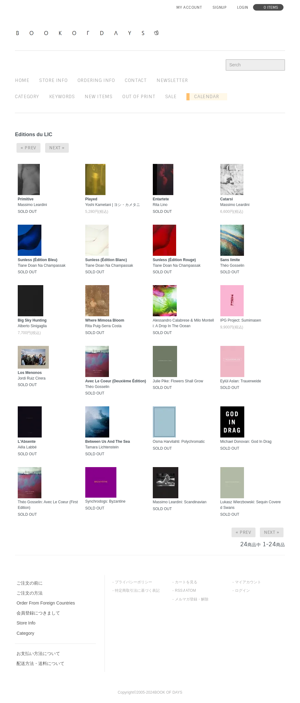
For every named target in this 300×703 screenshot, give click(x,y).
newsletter (172, 80)
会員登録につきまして (38, 612)
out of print (138, 96)
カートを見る (186, 582)
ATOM (190, 590)
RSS (179, 590)
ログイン (242, 590)
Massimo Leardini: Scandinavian (180, 502)
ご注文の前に (29, 583)
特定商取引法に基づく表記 (137, 590)
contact (136, 80)
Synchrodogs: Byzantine (105, 501)
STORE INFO (53, 80)
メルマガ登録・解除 (192, 599)
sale (170, 96)
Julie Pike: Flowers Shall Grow (178, 381)
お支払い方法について (38, 653)
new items (98, 96)
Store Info (25, 622)
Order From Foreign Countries (45, 602)
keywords (62, 96)
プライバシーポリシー (133, 582)
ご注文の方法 (29, 593)
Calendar (204, 96)
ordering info (96, 80)
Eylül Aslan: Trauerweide (240, 381)
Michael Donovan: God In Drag (246, 441)
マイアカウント (248, 582)
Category (27, 96)
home (22, 80)
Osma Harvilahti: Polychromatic (179, 441)
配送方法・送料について (40, 663)
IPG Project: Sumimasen (240, 320)
